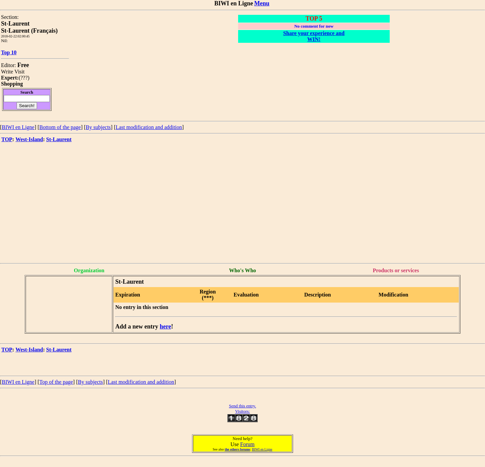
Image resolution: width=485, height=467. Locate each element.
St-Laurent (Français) (29, 30)
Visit (19, 71)
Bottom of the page (60, 127)
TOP (6, 139)
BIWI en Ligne (18, 127)
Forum (247, 444)
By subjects (98, 127)
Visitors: (242, 411)
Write (7, 71)
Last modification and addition (149, 127)
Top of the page (56, 382)
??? (24, 78)
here (165, 326)
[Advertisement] (242, 212)
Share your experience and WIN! (314, 36)
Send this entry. (242, 405)
